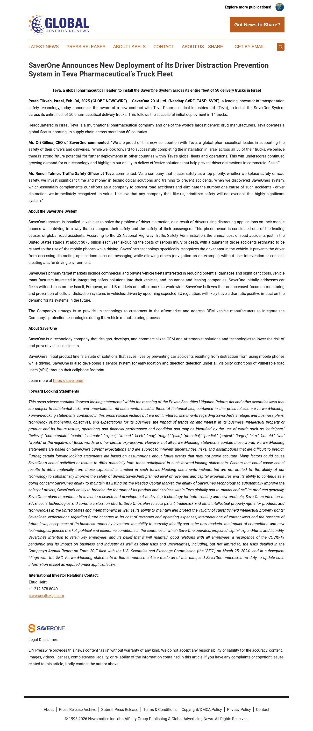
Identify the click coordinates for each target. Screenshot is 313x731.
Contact (163, 46)
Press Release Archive (77, 709)
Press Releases (85, 46)
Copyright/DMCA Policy (202, 709)
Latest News (43, 46)
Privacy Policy (239, 709)
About (49, 709)
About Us (193, 46)
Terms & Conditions (160, 709)
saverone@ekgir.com (46, 595)
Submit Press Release (119, 709)
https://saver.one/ (68, 380)
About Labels (129, 46)
